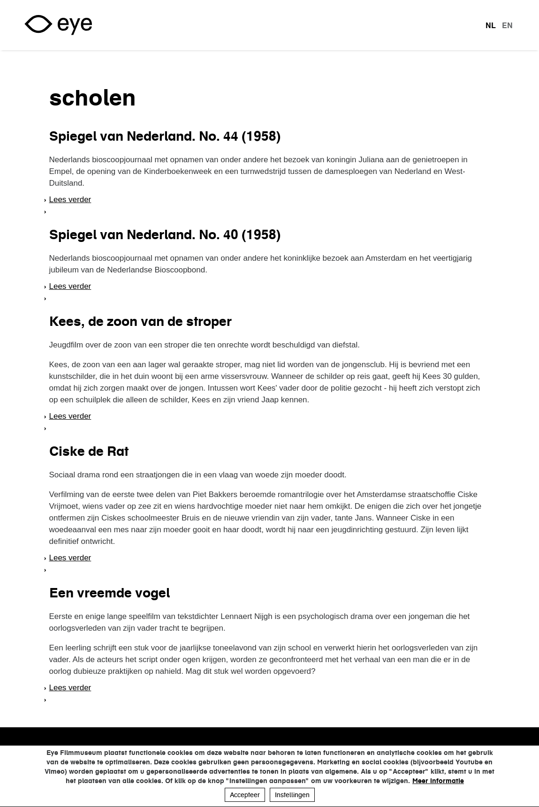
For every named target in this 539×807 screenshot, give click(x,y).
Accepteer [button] (245, 795)
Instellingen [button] (292, 795)
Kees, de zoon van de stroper (140, 321)
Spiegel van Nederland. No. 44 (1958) (165, 136)
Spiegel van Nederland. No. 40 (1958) (165, 234)
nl (491, 25)
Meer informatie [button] (438, 781)
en (507, 25)
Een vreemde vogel (109, 592)
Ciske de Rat (89, 451)
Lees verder (70, 199)
